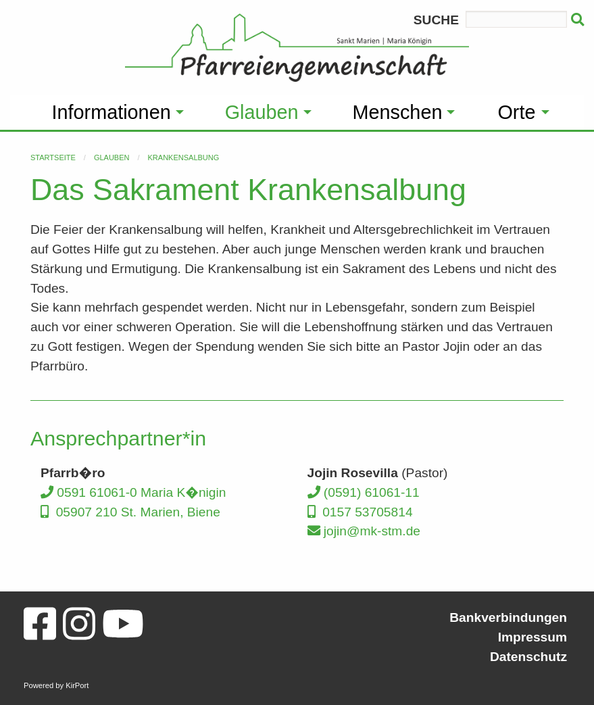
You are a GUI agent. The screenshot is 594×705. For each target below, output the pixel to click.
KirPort (77, 685)
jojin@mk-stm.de (364, 531)
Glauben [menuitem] (262, 112)
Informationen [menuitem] (111, 112)
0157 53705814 (360, 512)
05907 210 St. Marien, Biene (130, 512)
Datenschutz (528, 657)
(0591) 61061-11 (363, 492)
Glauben (112, 157)
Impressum (532, 637)
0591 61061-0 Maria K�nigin (133, 492)
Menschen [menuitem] (398, 112)
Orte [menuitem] (516, 112)
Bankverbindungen (508, 617)
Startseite (53, 157)
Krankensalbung (184, 157)
